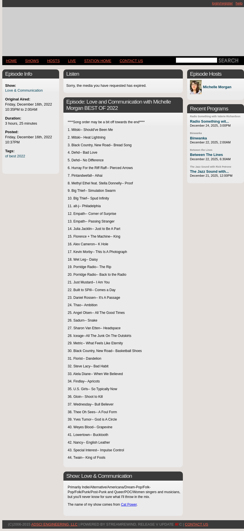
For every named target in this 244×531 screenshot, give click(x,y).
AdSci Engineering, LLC (54, 524)
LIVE (72, 61)
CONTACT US (131, 61)
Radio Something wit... (209, 121)
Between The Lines (206, 155)
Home (11, 61)
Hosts (53, 61)
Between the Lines (201, 150)
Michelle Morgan (217, 87)
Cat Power (129, 505)
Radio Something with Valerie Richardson (215, 116)
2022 (21, 156)
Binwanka (196, 133)
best (12, 156)
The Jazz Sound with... (209, 171)
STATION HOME (97, 61)
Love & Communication (24, 90)
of (6, 156)
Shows (32, 61)
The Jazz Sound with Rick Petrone (210, 166)
